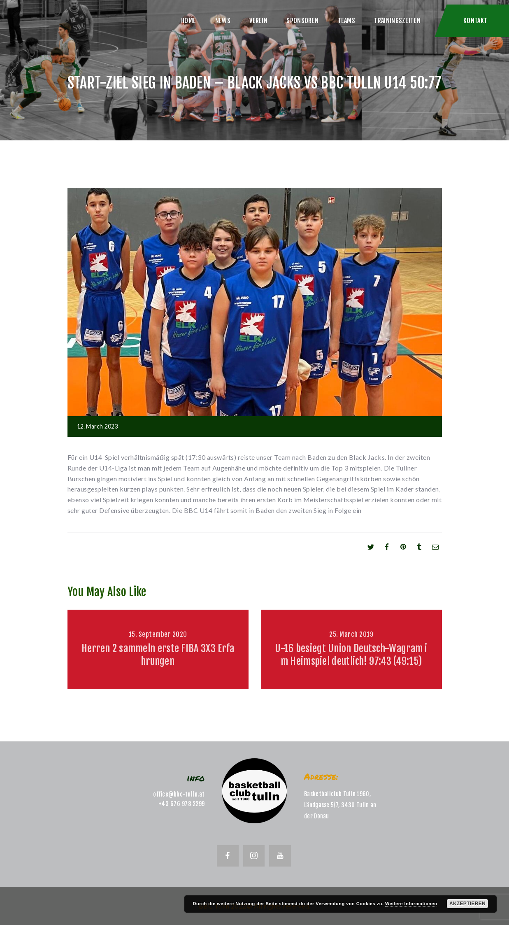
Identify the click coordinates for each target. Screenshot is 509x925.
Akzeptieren (467, 903)
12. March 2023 (97, 426)
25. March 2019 (351, 634)
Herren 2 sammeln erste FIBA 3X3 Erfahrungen (158, 654)
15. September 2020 (158, 634)
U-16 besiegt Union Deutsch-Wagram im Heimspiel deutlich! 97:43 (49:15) (351, 654)
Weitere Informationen (411, 903)
